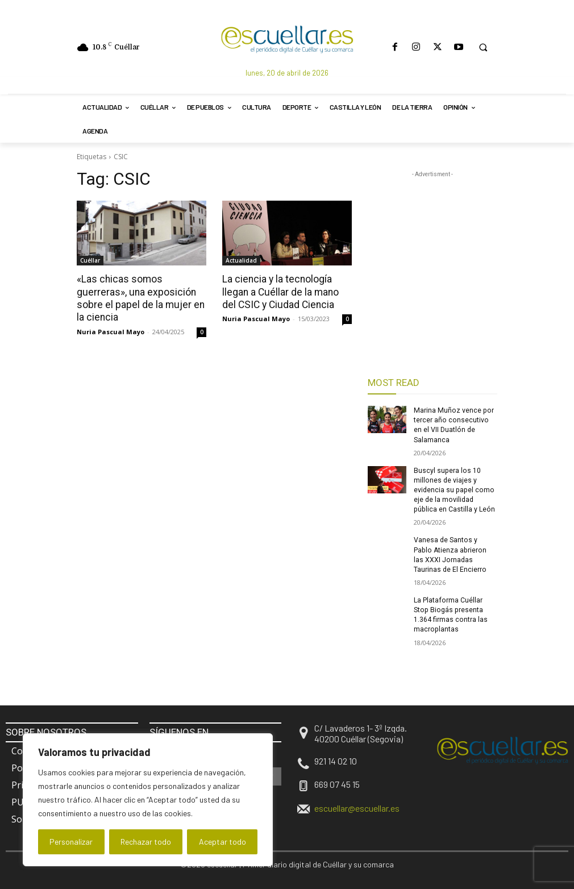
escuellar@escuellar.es (357, 805)
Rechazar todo (145, 841)
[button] (483, 47)
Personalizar (71, 841)
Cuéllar (90, 260)
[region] (148, 799)
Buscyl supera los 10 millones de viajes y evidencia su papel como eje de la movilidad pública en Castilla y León (455, 489)
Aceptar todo (222, 841)
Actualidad (241, 260)
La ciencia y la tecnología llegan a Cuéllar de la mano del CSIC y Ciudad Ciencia (287, 291)
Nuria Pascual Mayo (110, 330)
